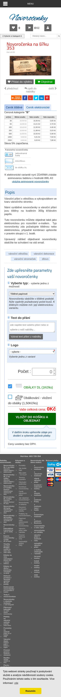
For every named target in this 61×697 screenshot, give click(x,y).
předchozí (11, 88)
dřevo (45, 259)
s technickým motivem (39, 514)
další (53, 88)
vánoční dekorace (44, 253)
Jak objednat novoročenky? (24, 499)
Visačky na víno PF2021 (7, 548)
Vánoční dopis (7, 643)
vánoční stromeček (25, 259)
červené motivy (37, 557)
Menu (30, 3)
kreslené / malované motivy (38, 487)
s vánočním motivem (38, 474)
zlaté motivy (37, 576)
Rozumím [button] (30, 691)
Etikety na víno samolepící (8, 559)
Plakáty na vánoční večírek (7, 621)
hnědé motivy (37, 562)
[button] (54, 370)
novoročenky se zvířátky (39, 531)
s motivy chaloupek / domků (38, 551)
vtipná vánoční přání (37, 480)
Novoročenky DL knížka (9, 500)
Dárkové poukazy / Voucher (7, 580)
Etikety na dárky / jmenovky (8, 569)
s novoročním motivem (39, 467)
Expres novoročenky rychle (9, 538)
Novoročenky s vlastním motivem (9, 601)
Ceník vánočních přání (23, 493)
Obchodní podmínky (22, 483)
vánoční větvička (17, 253)
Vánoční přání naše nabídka (23, 530)
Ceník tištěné (14, 107)
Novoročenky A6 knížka (9, 519)
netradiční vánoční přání (38, 545)
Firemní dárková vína (22, 537)
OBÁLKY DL (33, 387)
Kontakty (22, 465)
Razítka (7, 660)
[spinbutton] (43, 371)
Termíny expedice (22, 478)
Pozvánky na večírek (7, 632)
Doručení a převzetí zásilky (22, 509)
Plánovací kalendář (8, 610)
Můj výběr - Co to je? (23, 474)
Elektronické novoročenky (9, 589)
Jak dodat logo (22, 469)
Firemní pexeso (7, 652)
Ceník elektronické (38, 107)
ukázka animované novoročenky (30, 181)
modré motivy (37, 566)
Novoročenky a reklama (24, 503)
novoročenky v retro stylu (39, 527)
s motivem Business (38, 521)
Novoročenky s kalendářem (9, 529)
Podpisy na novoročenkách (24, 514)
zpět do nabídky (30, 90)
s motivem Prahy (37, 500)
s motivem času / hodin (37, 507)
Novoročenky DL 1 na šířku (9, 469)
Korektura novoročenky (24, 488)
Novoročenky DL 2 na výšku (9, 479)
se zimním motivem (37, 493)
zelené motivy (37, 571)
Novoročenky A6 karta (9, 509)
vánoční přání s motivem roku (37, 537)
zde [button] (16, 683)
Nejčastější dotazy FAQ (23, 543)
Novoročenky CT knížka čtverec (9, 490)
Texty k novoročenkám (10, 595)
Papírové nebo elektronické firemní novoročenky (24, 522)
